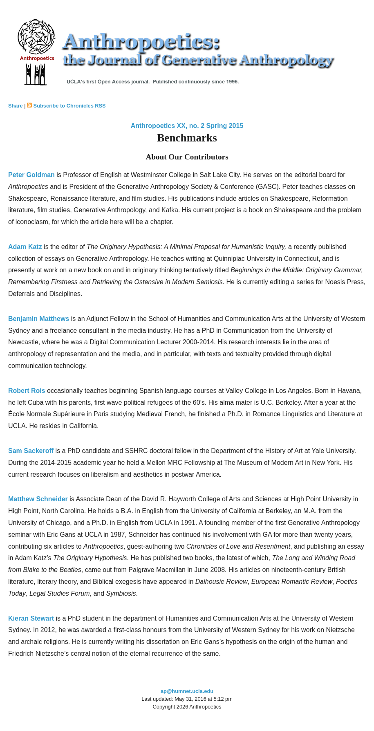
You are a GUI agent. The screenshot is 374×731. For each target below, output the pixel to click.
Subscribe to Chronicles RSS (70, 106)
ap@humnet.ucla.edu (187, 691)
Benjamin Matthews (38, 318)
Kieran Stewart (31, 618)
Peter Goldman (31, 174)
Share (15, 106)
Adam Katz (25, 246)
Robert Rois (26, 390)
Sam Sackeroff (31, 450)
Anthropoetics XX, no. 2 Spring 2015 (187, 125)
